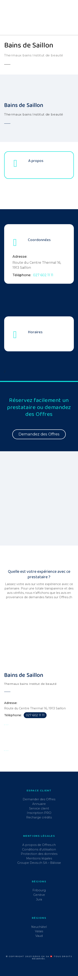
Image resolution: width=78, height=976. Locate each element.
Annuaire (39, 804)
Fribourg (39, 890)
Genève (39, 895)
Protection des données (39, 854)
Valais (39, 931)
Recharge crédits (39, 817)
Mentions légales (39, 858)
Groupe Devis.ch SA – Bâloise (39, 863)
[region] (39, 501)
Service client (39, 808)
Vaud (39, 936)
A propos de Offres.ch (39, 845)
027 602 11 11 (43, 275)
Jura (39, 899)
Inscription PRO (39, 813)
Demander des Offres (39, 799)
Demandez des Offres (39, 434)
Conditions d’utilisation (39, 849)
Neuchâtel (39, 927)
